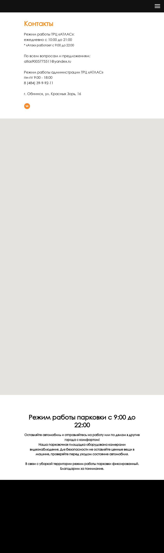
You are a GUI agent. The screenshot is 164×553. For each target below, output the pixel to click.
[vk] (27, 106)
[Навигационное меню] (157, 6)
